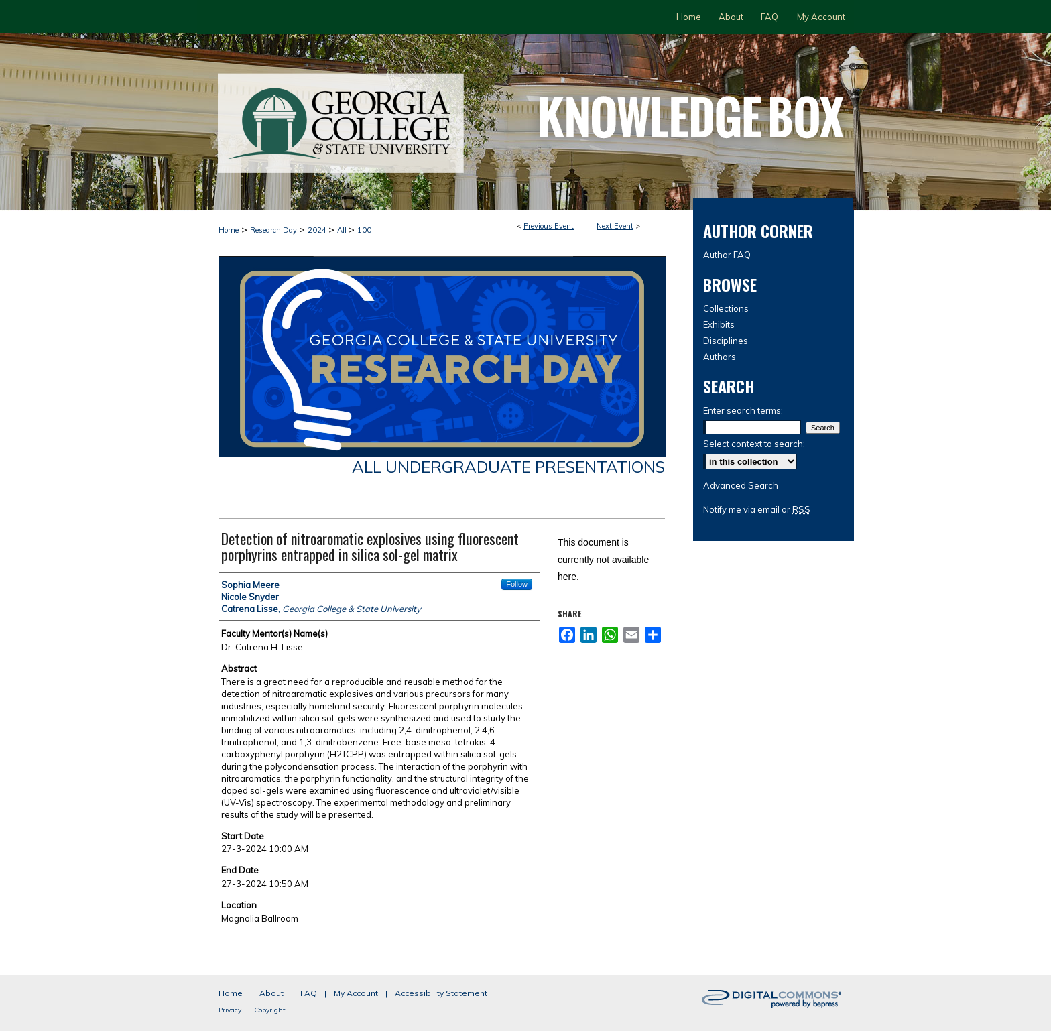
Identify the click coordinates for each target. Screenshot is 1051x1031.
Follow (517, 584)
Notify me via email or (756, 509)
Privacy (230, 1010)
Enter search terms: (743, 410)
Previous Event (548, 226)
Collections (726, 308)
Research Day (274, 230)
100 (364, 230)
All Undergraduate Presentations (508, 467)
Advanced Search (740, 485)
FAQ (308, 993)
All (343, 230)
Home (229, 230)
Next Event (615, 226)
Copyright (270, 1010)
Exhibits (719, 324)
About (271, 993)
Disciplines (725, 340)
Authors (719, 356)
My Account (356, 993)
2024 (318, 230)
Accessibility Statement (441, 993)
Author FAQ (727, 254)
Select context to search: (754, 443)
